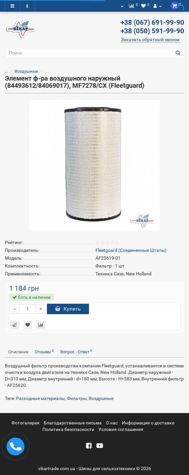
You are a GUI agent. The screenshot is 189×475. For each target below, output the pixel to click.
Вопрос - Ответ (76, 351)
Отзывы (44, 351)
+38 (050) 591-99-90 (152, 31)
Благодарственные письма (73, 422)
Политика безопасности (68, 429)
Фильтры (77, 398)
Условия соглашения (120, 429)
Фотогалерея (25, 422)
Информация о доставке (148, 422)
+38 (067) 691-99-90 (152, 22)
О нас (112, 422)
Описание (18, 351)
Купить (68, 309)
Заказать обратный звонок (150, 39)
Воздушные (26, 71)
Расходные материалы (40, 398)
